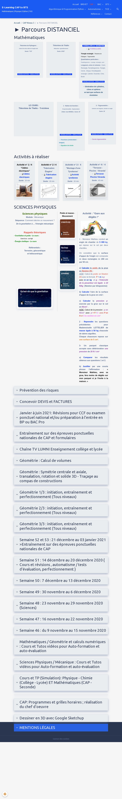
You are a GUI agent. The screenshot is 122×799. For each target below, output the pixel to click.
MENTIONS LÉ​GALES (37, 784)
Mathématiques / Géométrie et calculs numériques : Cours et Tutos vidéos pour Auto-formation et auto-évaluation (56, 691)
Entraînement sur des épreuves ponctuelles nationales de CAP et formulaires (59, 439)
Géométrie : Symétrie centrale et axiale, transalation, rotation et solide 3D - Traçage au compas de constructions (59, 487)
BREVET (84, 4)
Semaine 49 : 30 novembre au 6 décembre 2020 (57, 620)
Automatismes (94, 9)
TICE (107, 9)
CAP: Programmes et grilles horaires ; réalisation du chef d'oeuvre (53, 759)
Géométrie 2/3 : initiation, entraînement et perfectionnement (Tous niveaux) (58, 525)
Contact (108, 14)
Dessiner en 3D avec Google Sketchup (53, 774)
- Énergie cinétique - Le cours (25, 241)
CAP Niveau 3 (28, 23)
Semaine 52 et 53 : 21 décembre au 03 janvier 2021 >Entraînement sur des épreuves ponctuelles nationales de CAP (60, 561)
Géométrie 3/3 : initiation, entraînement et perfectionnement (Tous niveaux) (58, 542)
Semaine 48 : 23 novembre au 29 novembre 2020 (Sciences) (58, 637)
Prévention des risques (39, 390)
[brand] (17, 9)
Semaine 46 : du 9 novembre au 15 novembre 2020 (60, 672)
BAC (100, 4)
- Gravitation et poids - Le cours (26, 235)
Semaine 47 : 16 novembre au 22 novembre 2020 (58, 655)
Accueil (76, 4)
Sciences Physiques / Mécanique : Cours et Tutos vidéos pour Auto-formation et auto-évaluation (57, 713)
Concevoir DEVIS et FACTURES (46, 402)
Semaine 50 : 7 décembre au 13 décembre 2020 (57, 603)
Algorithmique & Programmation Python (66, 9)
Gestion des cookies (61, 796)
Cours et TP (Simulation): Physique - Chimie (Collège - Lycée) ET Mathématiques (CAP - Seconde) (58, 735)
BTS (108, 4)
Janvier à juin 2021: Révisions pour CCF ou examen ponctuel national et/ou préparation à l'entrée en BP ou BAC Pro (60, 419)
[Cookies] (5, 794)
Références (96, 14)
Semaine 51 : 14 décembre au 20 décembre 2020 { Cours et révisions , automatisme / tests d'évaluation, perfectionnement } (58, 583)
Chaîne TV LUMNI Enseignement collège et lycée (59, 456)
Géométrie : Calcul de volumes (46, 470)
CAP (92, 4)
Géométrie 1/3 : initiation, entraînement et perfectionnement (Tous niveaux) (58, 508)
